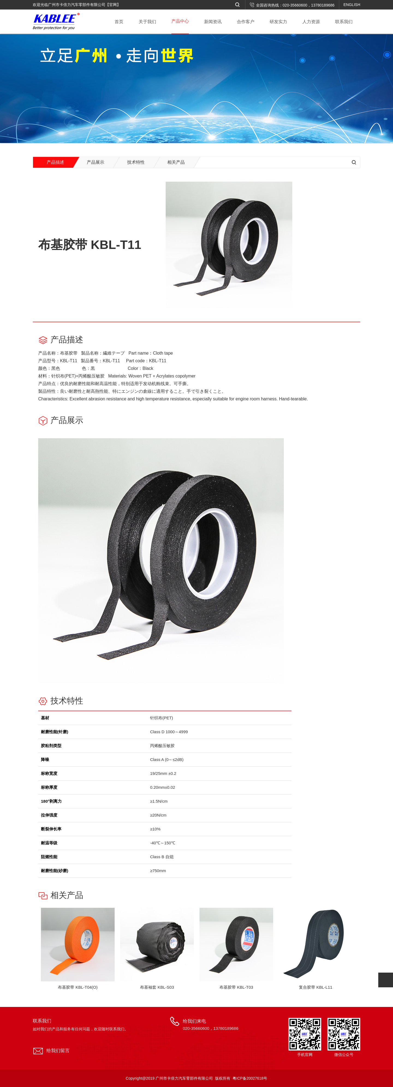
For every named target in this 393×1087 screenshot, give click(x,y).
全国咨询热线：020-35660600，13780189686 (292, 5)
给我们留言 (58, 1050)
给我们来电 (211, 1025)
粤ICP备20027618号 (250, 1078)
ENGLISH (352, 4)
